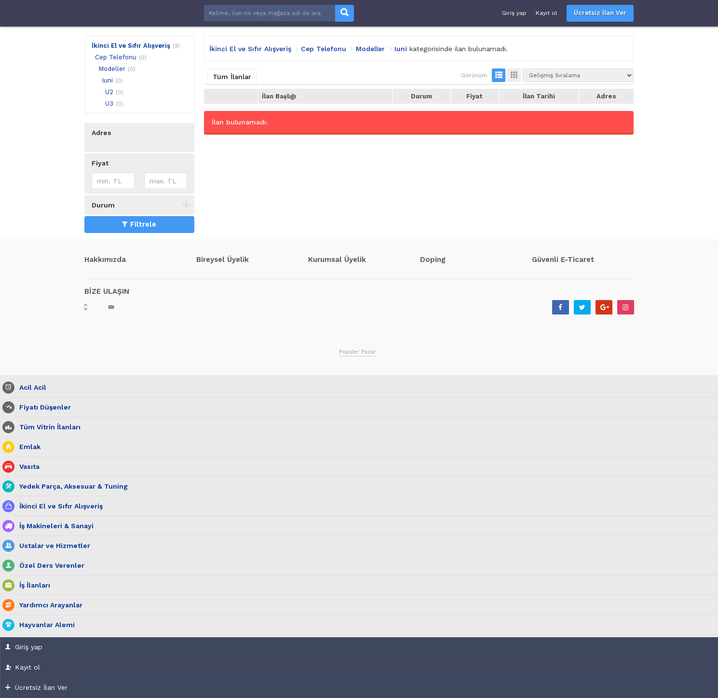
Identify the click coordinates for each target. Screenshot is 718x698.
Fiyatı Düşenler (42, 407)
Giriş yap (514, 13)
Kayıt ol (546, 13)
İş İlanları (32, 585)
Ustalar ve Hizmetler (52, 546)
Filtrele (139, 224)
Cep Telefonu (115, 57)
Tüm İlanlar (232, 77)
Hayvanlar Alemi (44, 625)
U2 (109, 92)
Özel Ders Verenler (49, 566)
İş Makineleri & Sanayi (54, 526)
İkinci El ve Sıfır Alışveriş (131, 45)
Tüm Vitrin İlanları (47, 427)
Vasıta (27, 467)
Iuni (107, 80)
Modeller (111, 68)
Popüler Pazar (357, 352)
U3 (109, 103)
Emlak (27, 447)
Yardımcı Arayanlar (48, 605)
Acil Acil (30, 388)
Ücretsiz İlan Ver (600, 12)
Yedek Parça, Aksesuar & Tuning (71, 486)
